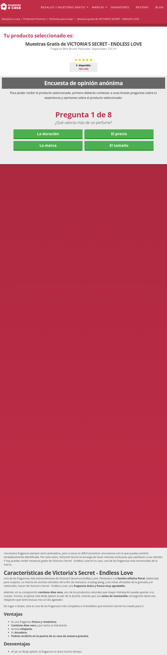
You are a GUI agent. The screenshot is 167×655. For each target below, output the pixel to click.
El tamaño (119, 209)
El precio (119, 197)
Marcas (98, 7)
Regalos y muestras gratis (63, 7)
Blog (159, 7)
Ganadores (120, 7)
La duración (48, 197)
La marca (48, 209)
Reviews (142, 7)
